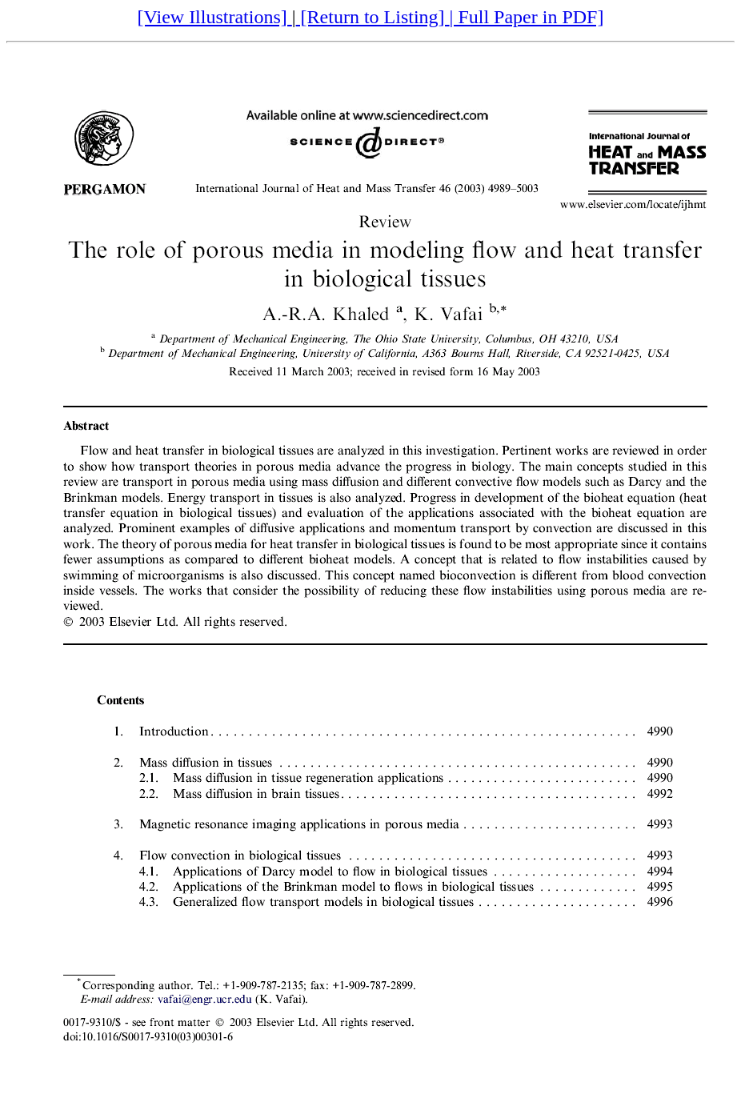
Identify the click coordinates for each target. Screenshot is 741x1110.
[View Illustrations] (215, 16)
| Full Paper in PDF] (527, 16)
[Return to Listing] (373, 16)
